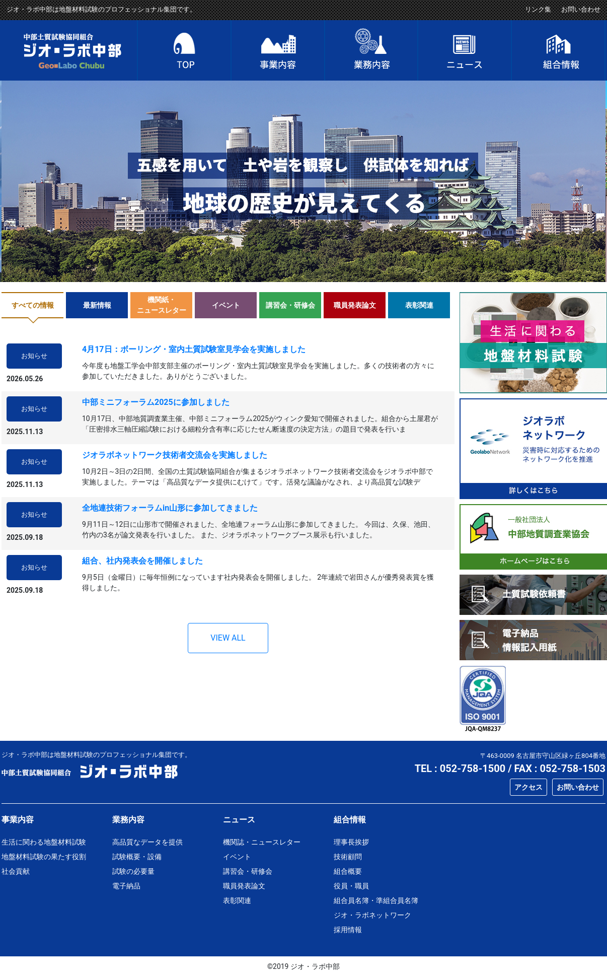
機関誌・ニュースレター (261, 842)
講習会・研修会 (290, 305)
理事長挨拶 (351, 842)
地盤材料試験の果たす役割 (44, 857)
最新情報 (97, 305)
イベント (226, 305)
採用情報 (348, 930)
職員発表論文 (355, 305)
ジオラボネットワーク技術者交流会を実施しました (174, 455)
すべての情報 (33, 305)
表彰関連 (419, 305)
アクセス (528, 787)
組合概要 (348, 871)
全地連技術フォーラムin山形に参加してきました (170, 508)
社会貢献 (16, 871)
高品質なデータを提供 (147, 842)
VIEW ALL (227, 638)
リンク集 (538, 9)
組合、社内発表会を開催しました (142, 561)
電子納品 (126, 886)
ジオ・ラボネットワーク (372, 915)
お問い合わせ (580, 9)
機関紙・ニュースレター (161, 305)
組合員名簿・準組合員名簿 (376, 900)
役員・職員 (351, 886)
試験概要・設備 (137, 857)
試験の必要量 (133, 871)
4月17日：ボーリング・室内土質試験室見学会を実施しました (194, 349)
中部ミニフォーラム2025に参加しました (156, 402)
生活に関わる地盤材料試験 (44, 842)
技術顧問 (348, 857)
